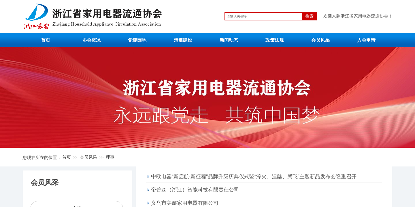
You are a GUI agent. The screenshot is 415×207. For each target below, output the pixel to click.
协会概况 (91, 40)
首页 (45, 40)
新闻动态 (229, 40)
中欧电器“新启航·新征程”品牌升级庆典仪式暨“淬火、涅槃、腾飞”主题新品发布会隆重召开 (253, 176)
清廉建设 (183, 40)
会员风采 (320, 40)
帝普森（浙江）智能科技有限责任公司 (195, 190)
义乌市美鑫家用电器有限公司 (184, 203)
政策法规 (274, 40)
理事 (110, 157)
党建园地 (137, 40)
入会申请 (366, 40)
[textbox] (263, 16)
